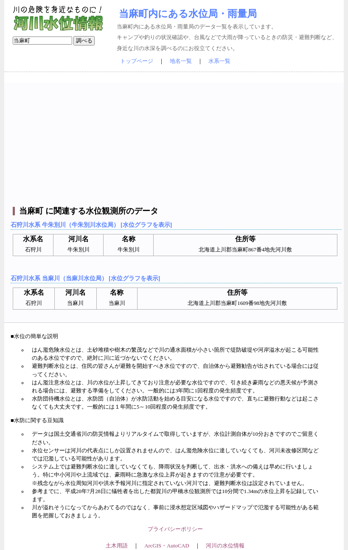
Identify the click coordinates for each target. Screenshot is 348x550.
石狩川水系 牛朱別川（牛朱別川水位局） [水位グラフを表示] (91, 224)
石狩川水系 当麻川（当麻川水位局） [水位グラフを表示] (85, 278)
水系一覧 (219, 61)
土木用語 (117, 546)
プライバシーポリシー (175, 529)
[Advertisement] (175, 142)
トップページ (136, 61)
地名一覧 (181, 61)
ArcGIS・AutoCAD (166, 546)
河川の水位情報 (225, 546)
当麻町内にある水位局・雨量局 (188, 13)
